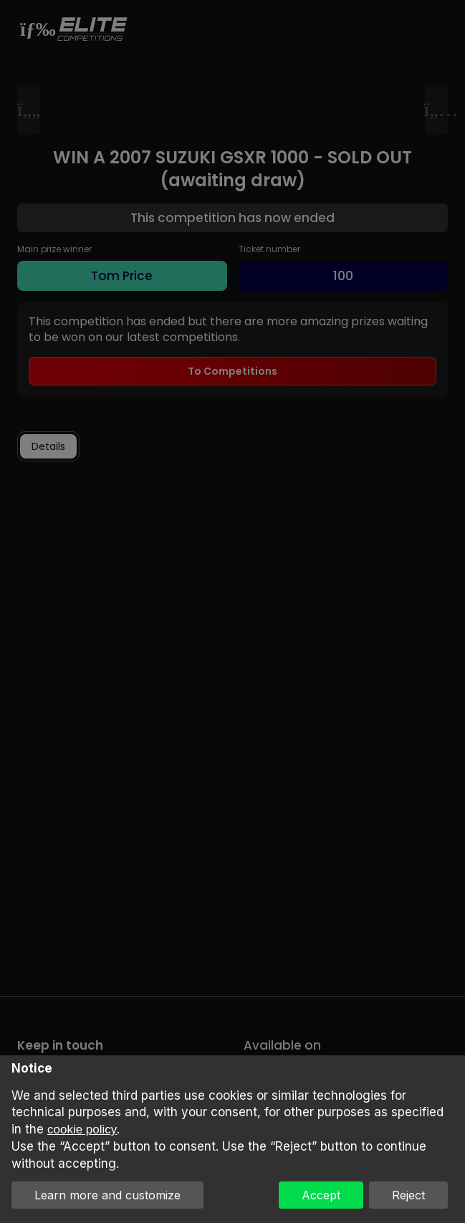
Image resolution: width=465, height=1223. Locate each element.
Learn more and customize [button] (107, 1195)
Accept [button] (321, 1195)
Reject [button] (408, 1195)
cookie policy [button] (82, 1129)
